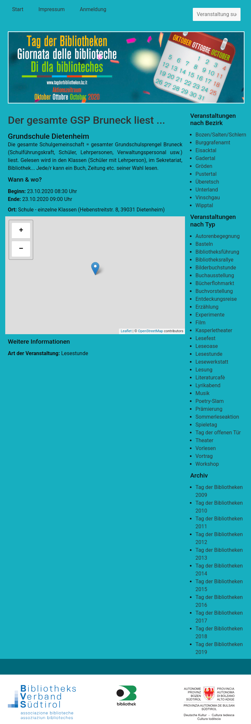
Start (17, 9)
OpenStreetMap (150, 331)
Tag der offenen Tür (218, 432)
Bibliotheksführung (217, 252)
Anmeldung (93, 9)
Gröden (203, 166)
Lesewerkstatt (211, 362)
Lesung (203, 370)
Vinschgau (207, 197)
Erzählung (207, 307)
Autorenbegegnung (217, 236)
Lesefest (205, 338)
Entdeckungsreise (216, 299)
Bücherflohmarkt (214, 283)
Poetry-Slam (209, 401)
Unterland (206, 190)
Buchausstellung (214, 275)
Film (200, 322)
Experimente (210, 315)
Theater (204, 440)
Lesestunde (209, 354)
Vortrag (204, 456)
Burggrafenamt (212, 142)
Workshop (207, 464)
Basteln (204, 244)
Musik (202, 393)
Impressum (51, 9)
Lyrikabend (208, 385)
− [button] (21, 249)
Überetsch (207, 182)
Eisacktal (205, 150)
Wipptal (204, 205)
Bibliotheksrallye (214, 260)
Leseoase (206, 346)
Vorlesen (205, 448)
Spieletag (206, 425)
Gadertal (205, 158)
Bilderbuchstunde (215, 267)
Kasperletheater (213, 330)
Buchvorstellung (214, 291)
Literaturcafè (210, 377)
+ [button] (21, 231)
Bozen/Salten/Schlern (220, 135)
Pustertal (206, 174)
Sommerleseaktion (217, 417)
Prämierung (208, 409)
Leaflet (126, 331)
